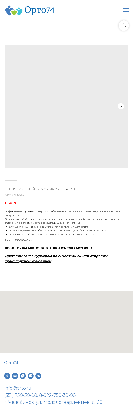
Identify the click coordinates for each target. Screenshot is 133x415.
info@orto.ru (17, 388)
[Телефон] (7, 376)
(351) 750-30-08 (20, 395)
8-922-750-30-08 (57, 395)
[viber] (31, 376)
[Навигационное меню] (126, 10)
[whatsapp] (23, 376)
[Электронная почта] (15, 376)
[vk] (38, 376)
